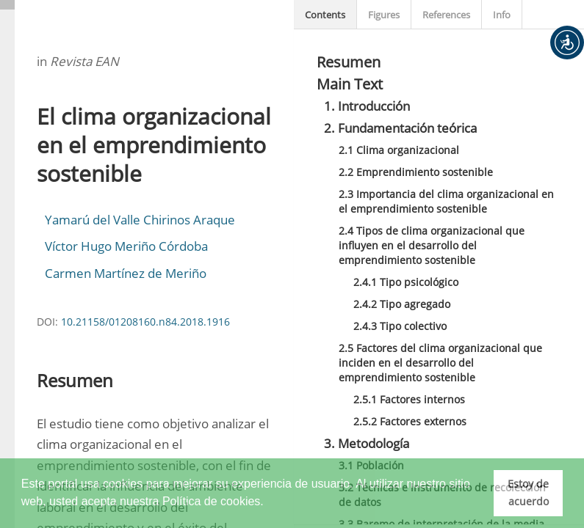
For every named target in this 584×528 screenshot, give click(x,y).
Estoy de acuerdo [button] (528, 492)
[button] (567, 42)
